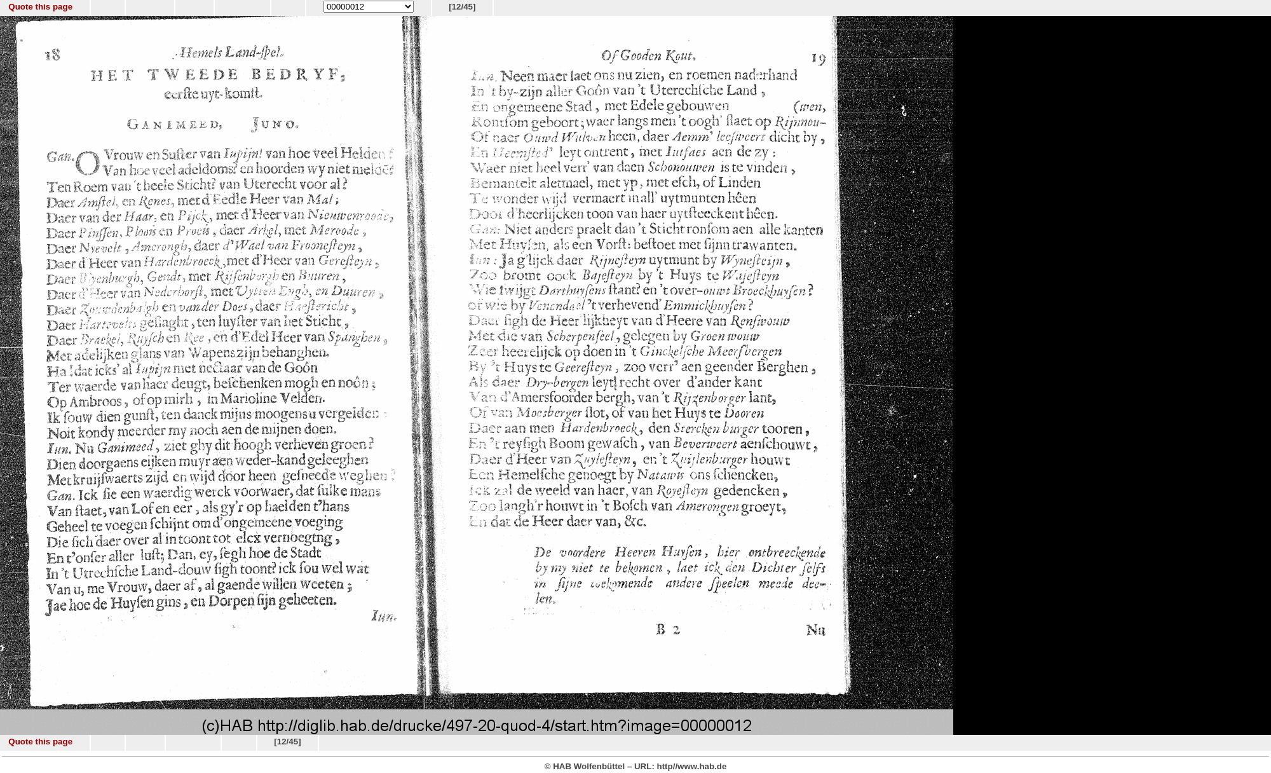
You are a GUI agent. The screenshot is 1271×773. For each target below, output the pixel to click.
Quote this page (40, 6)
